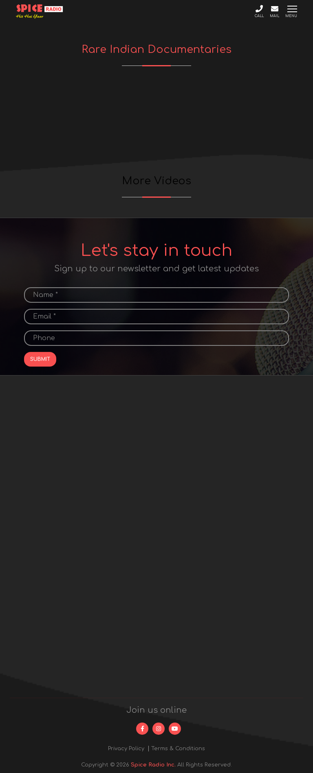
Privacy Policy (126, 748)
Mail (274, 11)
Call (259, 11)
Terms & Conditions (178, 748)
